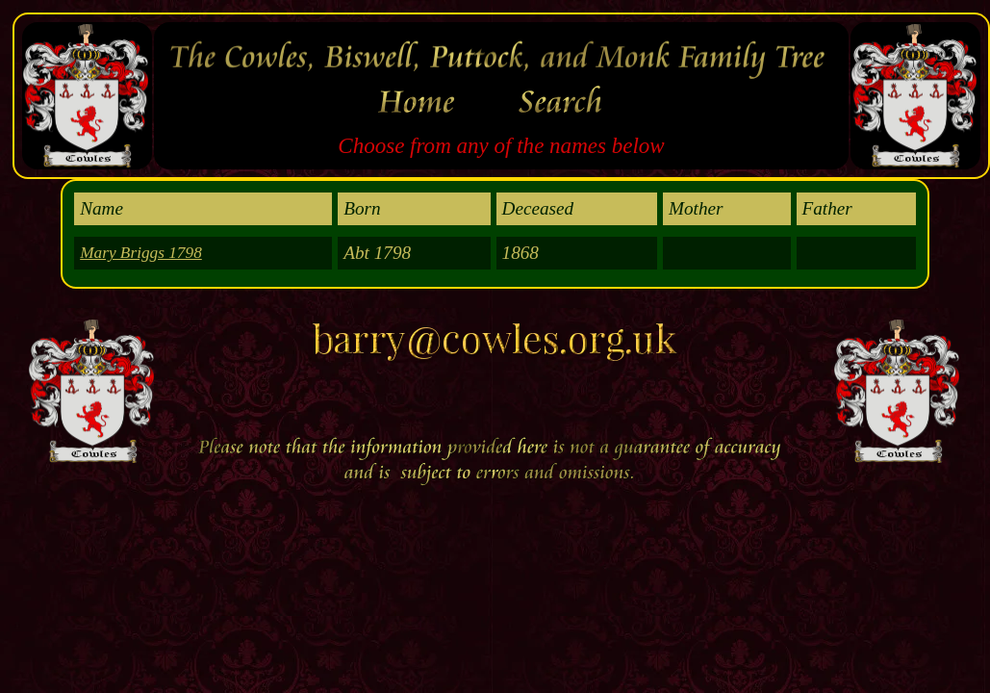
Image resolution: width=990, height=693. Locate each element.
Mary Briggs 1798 (141, 253)
